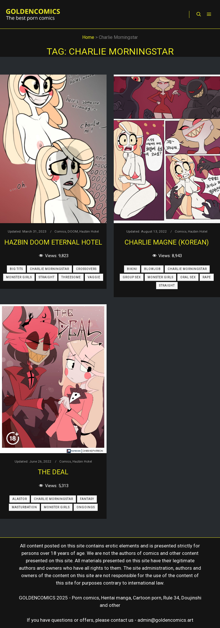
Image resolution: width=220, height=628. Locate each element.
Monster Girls (19, 277)
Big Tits (16, 269)
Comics (60, 231)
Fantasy (87, 499)
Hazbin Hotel (89, 231)
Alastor (19, 499)
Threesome (71, 277)
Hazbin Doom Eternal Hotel (53, 242)
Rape (207, 277)
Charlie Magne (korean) (167, 242)
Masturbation (24, 507)
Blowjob (152, 269)
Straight (46, 277)
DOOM (73, 231)
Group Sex (132, 277)
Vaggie (94, 277)
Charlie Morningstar (49, 269)
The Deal (53, 472)
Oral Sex (188, 277)
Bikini (132, 269)
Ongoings (85, 507)
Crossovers (86, 269)
